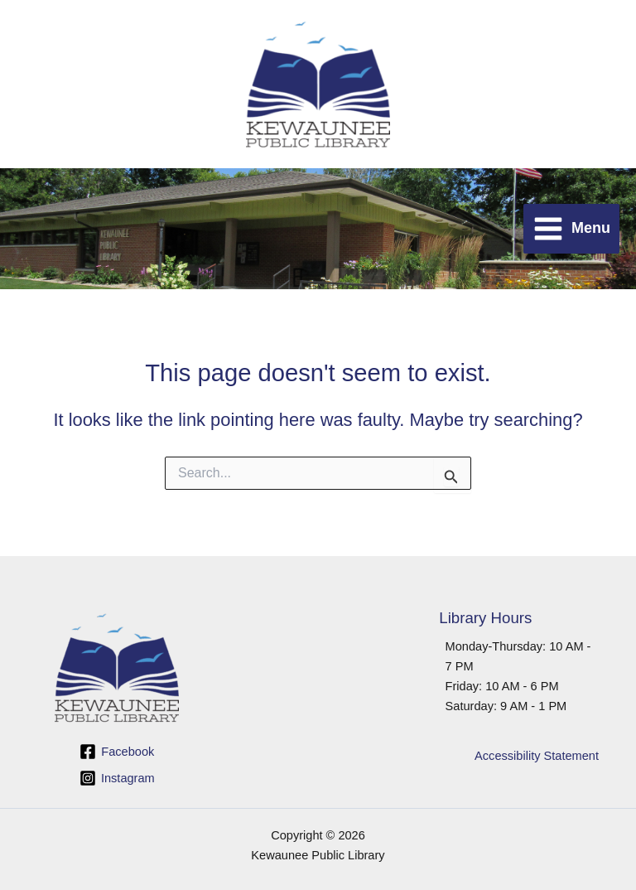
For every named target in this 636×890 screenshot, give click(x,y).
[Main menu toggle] (571, 229)
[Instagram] (117, 778)
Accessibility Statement (537, 755)
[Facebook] (117, 751)
